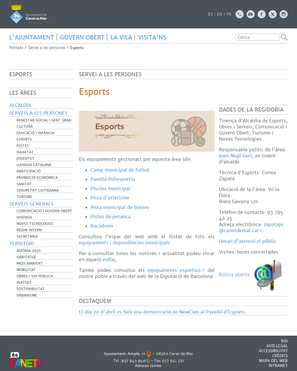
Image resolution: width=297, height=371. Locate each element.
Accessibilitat (273, 350)
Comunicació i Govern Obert (44, 211)
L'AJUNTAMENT (31, 37)
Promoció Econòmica (37, 177)
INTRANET (278, 365)
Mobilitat (26, 270)
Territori (21, 244)
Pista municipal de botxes (119, 207)
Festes (23, 145)
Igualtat (25, 152)
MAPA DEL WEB (273, 360)
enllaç (109, 260)
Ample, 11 (136, 353)
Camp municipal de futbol (119, 170)
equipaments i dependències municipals (124, 243)
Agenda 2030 (29, 250)
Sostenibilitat (31, 289)
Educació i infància (35, 133)
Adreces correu (148, 365)
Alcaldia (20, 105)
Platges (24, 282)
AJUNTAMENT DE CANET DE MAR (28, 14)
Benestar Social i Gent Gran (44, 120)
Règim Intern (29, 230)
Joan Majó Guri (235, 156)
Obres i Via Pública (35, 276)
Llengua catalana (34, 165)
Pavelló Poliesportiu (112, 179)
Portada (16, 47)
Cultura (25, 126)
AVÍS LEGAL (277, 345)
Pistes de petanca (110, 217)
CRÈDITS (280, 355)
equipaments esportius (174, 270)
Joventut (26, 158)
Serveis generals (31, 204)
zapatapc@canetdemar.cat (251, 227)
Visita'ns (152, 37)
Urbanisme (27, 295)
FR (229, 14)
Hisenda (24, 217)
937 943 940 (133, 360)
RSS (284, 341)
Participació (29, 171)
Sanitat (24, 184)
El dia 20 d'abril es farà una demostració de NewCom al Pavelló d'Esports (162, 312)
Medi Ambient (30, 263)
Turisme (24, 196)
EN (219, 14)
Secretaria (27, 236)
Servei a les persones (46, 47)
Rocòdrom (101, 226)
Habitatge (26, 257)
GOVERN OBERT (82, 37)
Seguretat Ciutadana (38, 190)
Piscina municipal (110, 189)
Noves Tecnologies (35, 223)
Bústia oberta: (252, 275)
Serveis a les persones (38, 113)
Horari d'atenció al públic (247, 241)
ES (210, 14)
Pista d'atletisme (109, 198)
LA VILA (121, 37)
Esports (24, 139)
